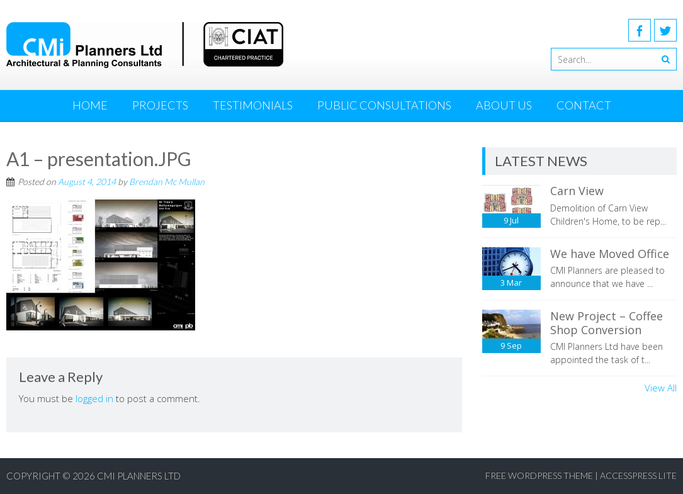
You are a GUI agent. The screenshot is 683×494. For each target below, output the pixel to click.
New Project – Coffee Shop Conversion (606, 322)
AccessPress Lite (638, 475)
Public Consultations (384, 105)
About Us (504, 105)
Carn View (577, 190)
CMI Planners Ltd (139, 475)
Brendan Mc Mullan (167, 181)
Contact (583, 105)
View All (661, 387)
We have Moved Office (609, 253)
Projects (160, 105)
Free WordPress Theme (539, 475)
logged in (94, 398)
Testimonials (253, 105)
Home (90, 105)
